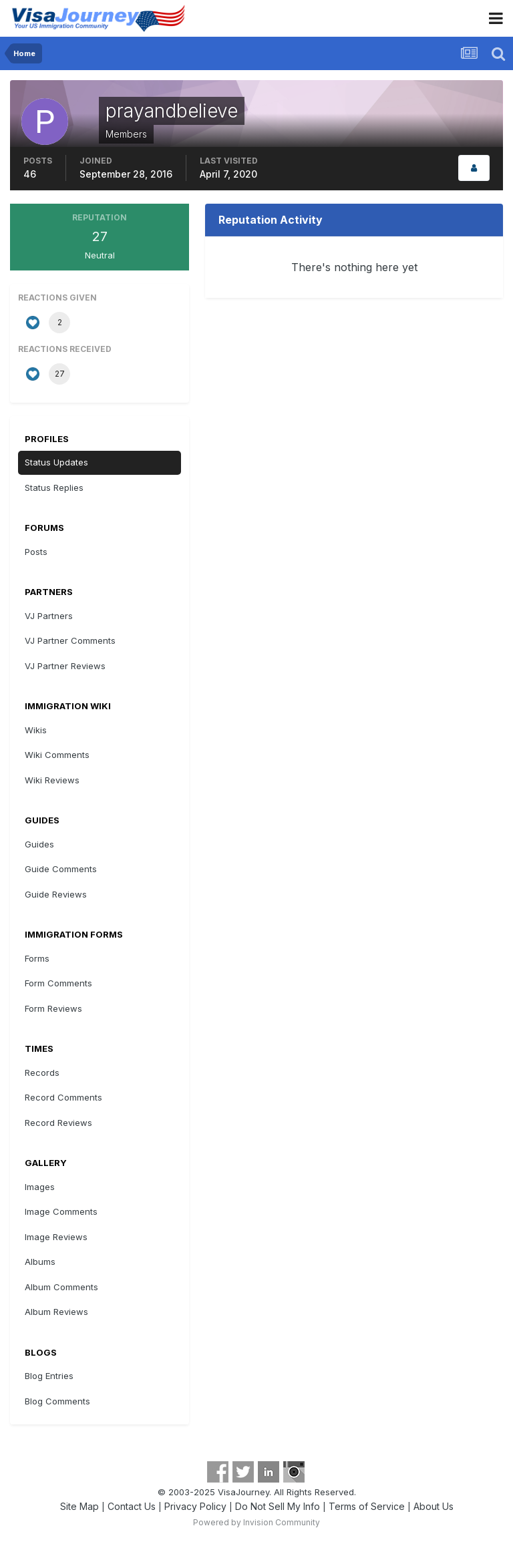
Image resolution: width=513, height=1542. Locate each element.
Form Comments (58, 983)
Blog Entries (49, 1375)
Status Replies (54, 487)
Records (42, 1072)
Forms (37, 958)
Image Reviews (56, 1236)
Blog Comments (57, 1401)
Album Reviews (56, 1311)
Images (40, 1186)
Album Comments (61, 1287)
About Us (433, 1506)
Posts (36, 551)
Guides (39, 844)
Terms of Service (367, 1506)
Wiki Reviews (52, 780)
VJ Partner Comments (70, 640)
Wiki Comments (57, 754)
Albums (40, 1261)
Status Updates (56, 462)
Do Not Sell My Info (277, 1506)
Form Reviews (53, 1008)
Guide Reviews (56, 894)
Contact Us (132, 1506)
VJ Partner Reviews (65, 665)
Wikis (36, 730)
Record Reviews (58, 1122)
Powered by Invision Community (256, 1522)
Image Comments (61, 1211)
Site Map (79, 1506)
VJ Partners (49, 615)
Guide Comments (61, 868)
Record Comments (63, 1097)
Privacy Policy (195, 1506)
